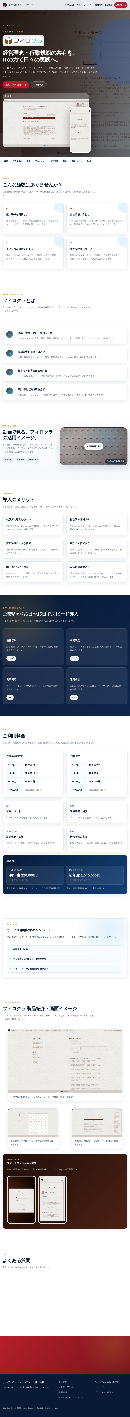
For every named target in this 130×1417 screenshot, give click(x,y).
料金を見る (39, 85)
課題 (6, 161)
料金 (65, 161)
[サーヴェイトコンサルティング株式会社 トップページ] (18, 5)
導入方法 (54, 161)
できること (17, 161)
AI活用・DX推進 (66, 1387)
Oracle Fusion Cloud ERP (107, 1382)
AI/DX (79, 5)
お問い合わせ (120, 5)
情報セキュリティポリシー (71, 1397)
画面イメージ (76, 161)
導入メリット (40, 161)
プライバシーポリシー (105, 1392)
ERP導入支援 (69, 5)
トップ (5, 25)
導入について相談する (15, 85)
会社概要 (108, 5)
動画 (28, 161)
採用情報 (99, 5)
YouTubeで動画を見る (115, 463)
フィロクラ (88, 5)
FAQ (89, 161)
